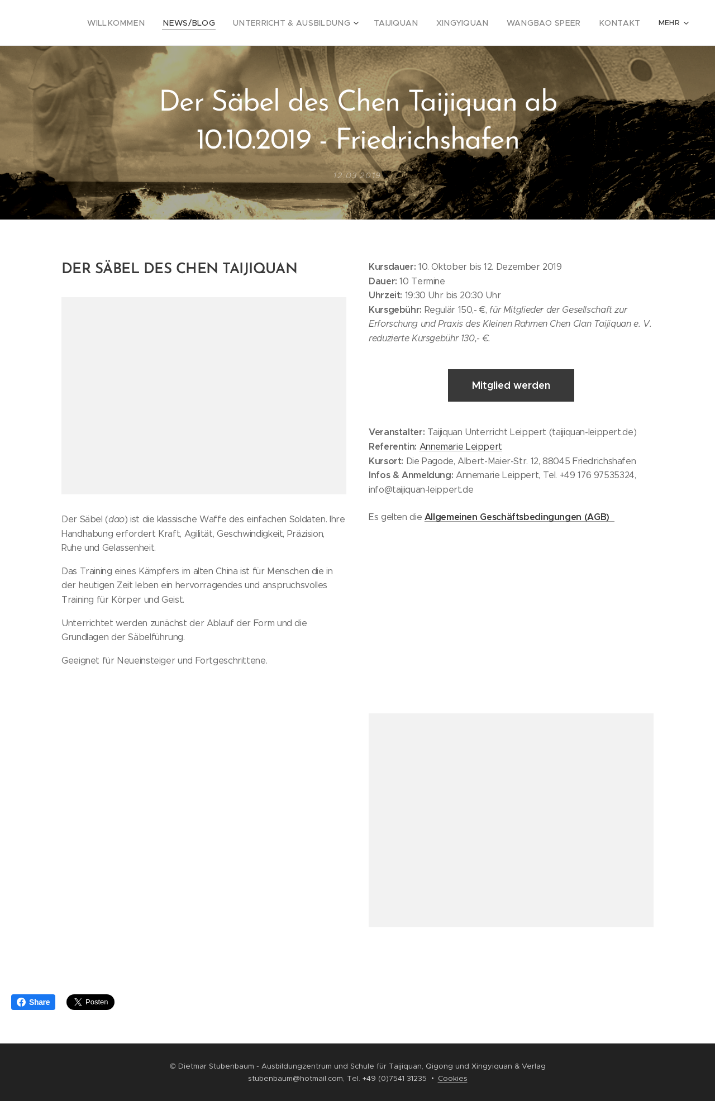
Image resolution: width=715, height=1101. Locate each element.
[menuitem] (118, 23)
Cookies (453, 1078)
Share (33, 1002)
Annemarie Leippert (461, 446)
